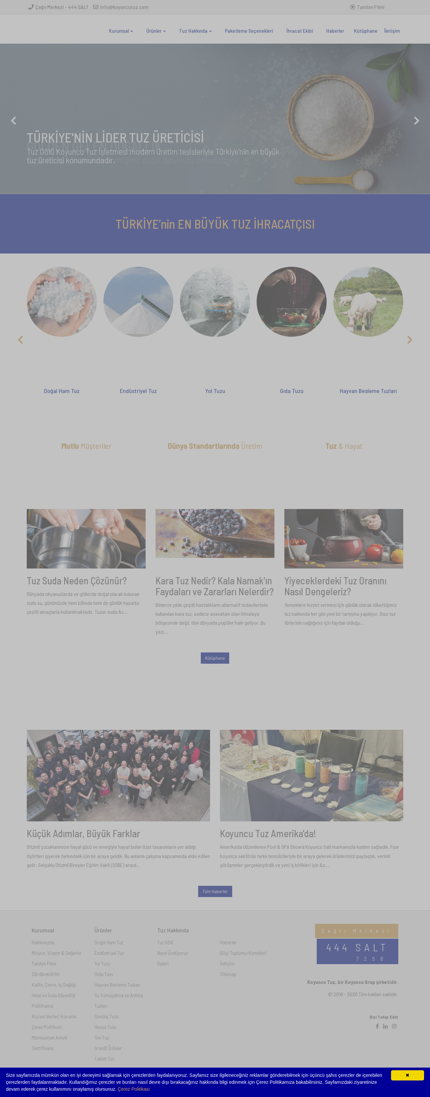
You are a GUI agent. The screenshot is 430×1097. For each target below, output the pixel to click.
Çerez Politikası (134, 1089)
